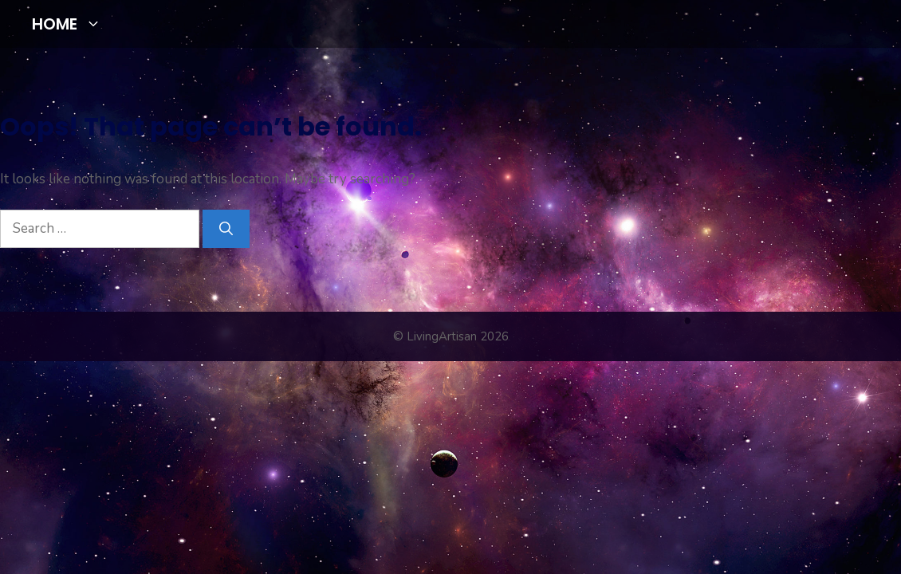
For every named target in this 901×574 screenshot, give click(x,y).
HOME (73, 24)
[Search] (226, 229)
